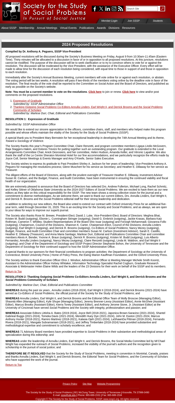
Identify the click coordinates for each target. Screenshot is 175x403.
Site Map (87, 384)
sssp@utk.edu (68, 395)
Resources (128, 27)
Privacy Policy (70, 384)
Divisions (113, 27)
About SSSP (9, 27)
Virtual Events (68, 27)
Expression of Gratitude (27, 100)
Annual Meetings (47, 27)
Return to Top (13, 271)
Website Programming (108, 384)
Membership (26, 27)
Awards (101, 27)
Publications (86, 27)
